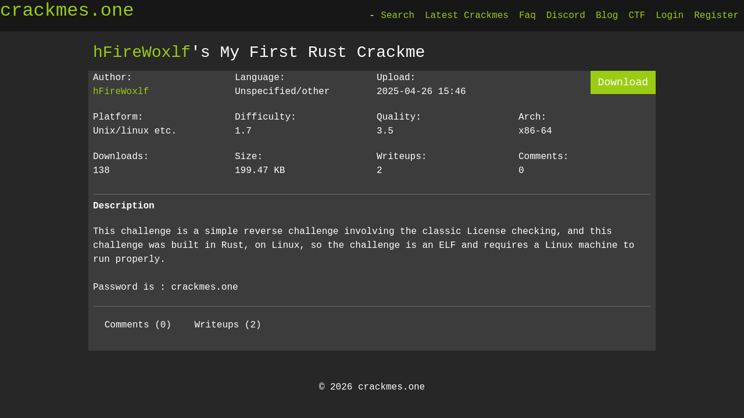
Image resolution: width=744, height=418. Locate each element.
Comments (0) (138, 325)
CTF (636, 15)
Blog (607, 15)
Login (670, 15)
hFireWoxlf (142, 52)
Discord (565, 15)
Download (623, 82)
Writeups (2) (227, 325)
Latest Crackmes (467, 15)
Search (397, 15)
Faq (527, 15)
